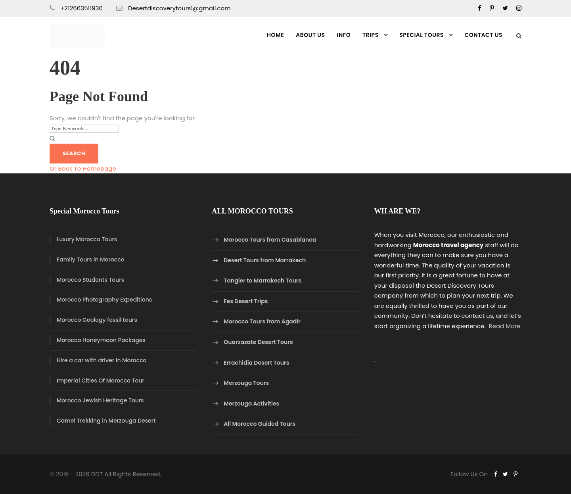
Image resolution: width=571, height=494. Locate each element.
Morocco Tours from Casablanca (270, 240)
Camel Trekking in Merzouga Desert (106, 421)
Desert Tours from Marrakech (265, 260)
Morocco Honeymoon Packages (101, 340)
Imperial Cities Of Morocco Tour (100, 380)
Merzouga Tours (246, 383)
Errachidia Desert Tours (256, 363)
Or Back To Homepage (83, 168)
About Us (310, 35)
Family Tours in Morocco (91, 259)
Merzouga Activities (251, 404)
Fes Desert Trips (246, 301)
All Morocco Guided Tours (259, 424)
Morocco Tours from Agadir (262, 322)
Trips (370, 35)
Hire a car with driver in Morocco (101, 360)
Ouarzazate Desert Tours (258, 342)
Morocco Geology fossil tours (97, 320)
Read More (505, 326)
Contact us (483, 35)
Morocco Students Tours (90, 280)
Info (344, 35)
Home (275, 35)
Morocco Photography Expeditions (104, 300)
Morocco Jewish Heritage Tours (100, 400)
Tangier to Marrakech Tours (262, 280)
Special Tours (421, 35)
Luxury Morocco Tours (87, 239)
